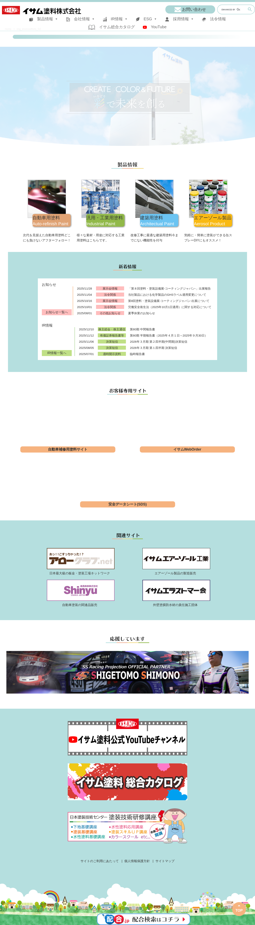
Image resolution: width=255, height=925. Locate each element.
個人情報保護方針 (137, 861)
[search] (231, 9)
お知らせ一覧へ (57, 312)
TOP (239, 910)
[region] (127, 96)
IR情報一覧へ (56, 353)
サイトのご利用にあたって (99, 861)
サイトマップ (165, 861)
